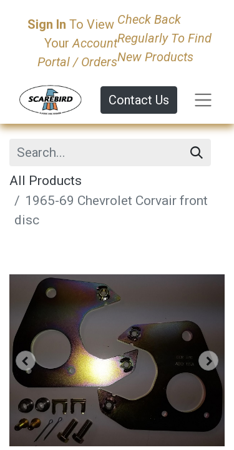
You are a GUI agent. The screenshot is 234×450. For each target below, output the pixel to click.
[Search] (196, 153)
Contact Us (139, 100)
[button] (25, 360)
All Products (45, 180)
